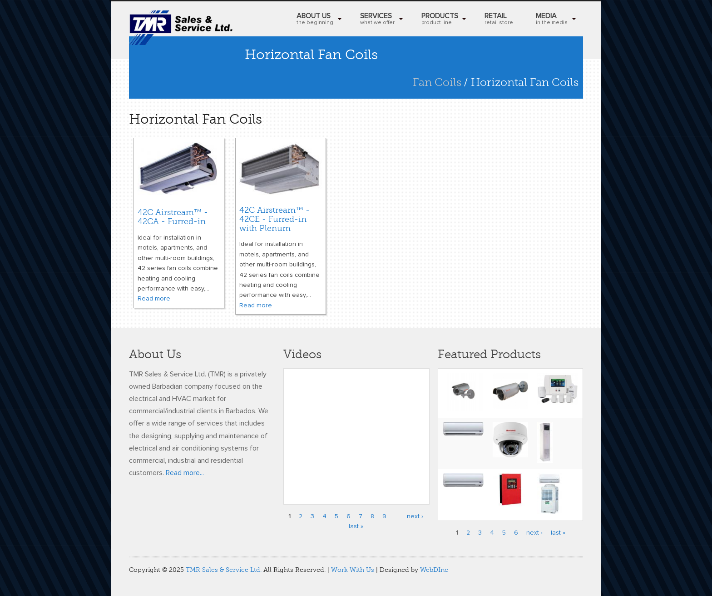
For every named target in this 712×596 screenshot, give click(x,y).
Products (439, 19)
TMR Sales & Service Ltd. (224, 569)
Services (377, 19)
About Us (315, 19)
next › (415, 516)
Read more (154, 298)
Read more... (185, 472)
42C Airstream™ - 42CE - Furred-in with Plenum (274, 219)
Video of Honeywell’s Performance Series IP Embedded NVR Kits (356, 431)
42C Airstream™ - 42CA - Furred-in (173, 217)
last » (356, 526)
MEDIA (552, 19)
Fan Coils (437, 82)
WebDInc (434, 569)
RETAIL (499, 19)
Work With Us (352, 569)
